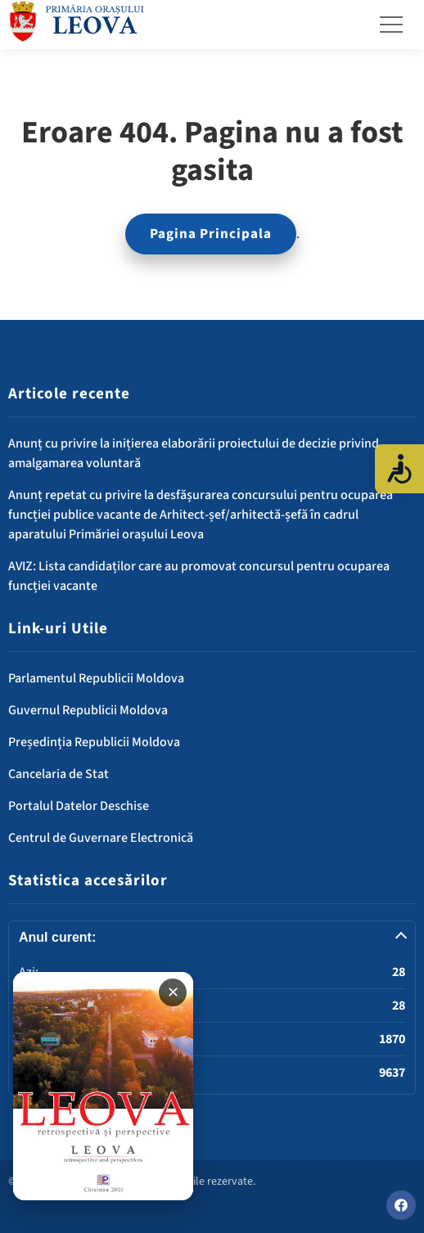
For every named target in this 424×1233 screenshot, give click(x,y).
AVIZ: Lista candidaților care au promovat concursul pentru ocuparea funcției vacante (199, 576)
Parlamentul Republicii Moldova (96, 678)
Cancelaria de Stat (58, 774)
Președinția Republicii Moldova (94, 742)
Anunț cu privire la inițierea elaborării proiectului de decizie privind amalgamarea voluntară (193, 453)
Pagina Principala (211, 234)
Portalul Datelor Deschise (78, 806)
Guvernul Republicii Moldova (88, 710)
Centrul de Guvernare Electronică (100, 838)
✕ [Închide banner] (173, 992)
